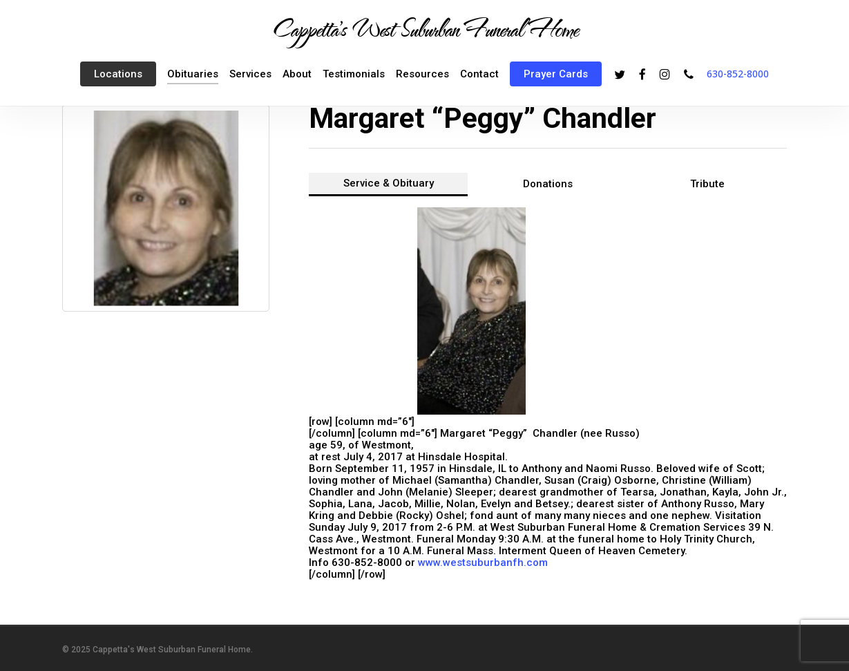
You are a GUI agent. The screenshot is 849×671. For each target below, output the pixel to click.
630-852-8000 (738, 73)
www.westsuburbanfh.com (483, 562)
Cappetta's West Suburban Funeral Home (425, 28)
